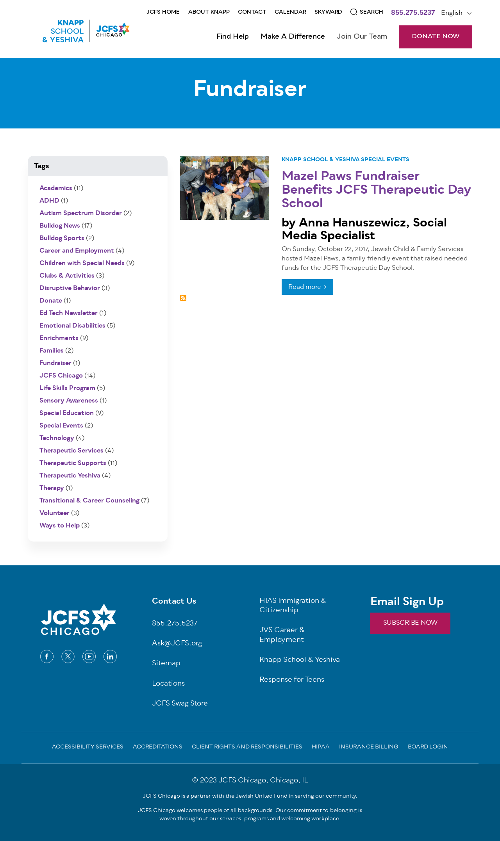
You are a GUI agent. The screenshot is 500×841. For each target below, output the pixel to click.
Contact (252, 12)
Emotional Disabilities (72, 326)
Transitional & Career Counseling (89, 501)
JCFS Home (163, 12)
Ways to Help (59, 526)
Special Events (385, 159)
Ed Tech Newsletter (68, 313)
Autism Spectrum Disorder (80, 213)
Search (371, 12)
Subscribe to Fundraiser (183, 298)
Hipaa (321, 748)
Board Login (428, 748)
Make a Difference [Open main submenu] (293, 36)
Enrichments (59, 338)
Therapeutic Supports (72, 463)
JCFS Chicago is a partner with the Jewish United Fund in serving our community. (250, 796)
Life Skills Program (67, 388)
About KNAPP (209, 12)
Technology (56, 438)
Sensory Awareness (68, 401)
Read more (304, 287)
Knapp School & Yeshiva (321, 159)
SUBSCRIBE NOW (410, 623)
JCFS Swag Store (180, 704)
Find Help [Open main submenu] (232, 36)
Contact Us (174, 602)
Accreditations (157, 748)
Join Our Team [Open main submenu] (362, 36)
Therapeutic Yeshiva (69, 476)
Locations (168, 684)
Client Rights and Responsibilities (247, 748)
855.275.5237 (413, 13)
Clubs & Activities (67, 276)
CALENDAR (290, 12)
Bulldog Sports (61, 238)
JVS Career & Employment (282, 635)
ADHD (49, 201)
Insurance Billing (368, 748)
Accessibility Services (87, 748)
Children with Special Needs (82, 263)
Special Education (66, 413)
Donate (50, 301)
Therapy (51, 488)
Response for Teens (291, 680)
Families (51, 351)
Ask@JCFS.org (177, 644)
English (451, 13)
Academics (55, 189)
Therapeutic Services (71, 451)
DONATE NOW (435, 37)
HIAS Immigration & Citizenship (292, 606)
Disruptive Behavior (69, 288)
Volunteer (54, 513)
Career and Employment (76, 251)
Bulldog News (59, 226)
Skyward (328, 12)
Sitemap (166, 664)
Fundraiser (55, 363)
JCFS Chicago (61, 376)
